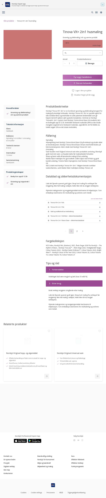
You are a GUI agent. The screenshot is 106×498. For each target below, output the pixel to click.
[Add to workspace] (49, 346)
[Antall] (69, 63)
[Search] (92, 12)
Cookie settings (36, 492)
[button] (101, 12)
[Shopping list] (96, 12)
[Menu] (3, 12)
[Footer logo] (53, 485)
